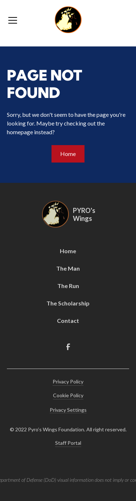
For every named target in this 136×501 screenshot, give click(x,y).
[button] (26, 20)
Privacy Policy (68, 381)
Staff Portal (68, 443)
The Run (68, 285)
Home (68, 153)
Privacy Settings (68, 410)
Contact (68, 320)
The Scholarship (68, 303)
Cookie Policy (68, 395)
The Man (68, 268)
